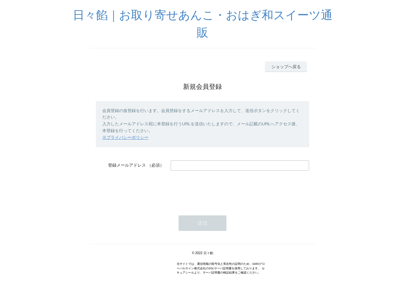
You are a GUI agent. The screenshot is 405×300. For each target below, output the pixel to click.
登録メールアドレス (127, 165)
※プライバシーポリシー (125, 137)
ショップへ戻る (286, 66)
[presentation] (219, 189)
